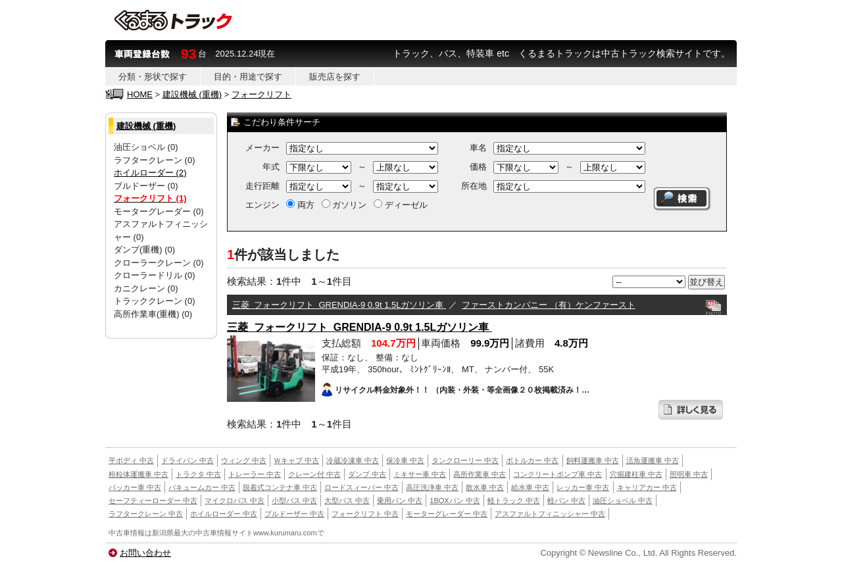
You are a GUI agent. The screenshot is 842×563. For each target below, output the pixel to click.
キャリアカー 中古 (647, 487)
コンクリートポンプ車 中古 (557, 474)
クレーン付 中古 (314, 474)
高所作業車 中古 (479, 474)
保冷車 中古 (405, 460)
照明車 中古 (689, 474)
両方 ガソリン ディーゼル (357, 205)
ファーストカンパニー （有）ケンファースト (548, 305)
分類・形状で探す (152, 77)
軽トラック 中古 (513, 500)
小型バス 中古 (294, 500)
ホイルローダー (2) (150, 173)
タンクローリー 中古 (465, 460)
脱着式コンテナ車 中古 (280, 487)
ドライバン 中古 (187, 460)
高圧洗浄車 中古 (432, 487)
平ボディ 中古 (131, 460)
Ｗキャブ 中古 (296, 460)
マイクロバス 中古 (234, 500)
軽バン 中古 (566, 500)
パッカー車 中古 (135, 487)
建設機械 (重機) (192, 94)
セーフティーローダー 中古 (153, 500)
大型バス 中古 (347, 500)
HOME (140, 94)
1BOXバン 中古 (455, 500)
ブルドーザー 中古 (294, 514)
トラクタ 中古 (198, 474)
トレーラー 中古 (254, 474)
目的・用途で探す (248, 77)
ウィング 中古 (243, 460)
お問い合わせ (145, 553)
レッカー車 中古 (583, 487)
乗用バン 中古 (399, 500)
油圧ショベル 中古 (623, 500)
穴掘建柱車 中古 (636, 474)
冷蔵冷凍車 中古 (352, 460)
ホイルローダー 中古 (223, 514)
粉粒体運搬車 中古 (138, 474)
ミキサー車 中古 (419, 474)
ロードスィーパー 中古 (361, 487)
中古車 (119, 533)
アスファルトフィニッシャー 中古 (550, 514)
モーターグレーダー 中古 (446, 514)
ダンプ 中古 (367, 474)
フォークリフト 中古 (365, 514)
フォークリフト (261, 94)
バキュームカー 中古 (201, 487)
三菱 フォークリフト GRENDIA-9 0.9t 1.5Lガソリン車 (339, 305)
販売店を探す (334, 77)
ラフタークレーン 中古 (146, 514)
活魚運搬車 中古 (652, 460)
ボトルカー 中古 (532, 460)
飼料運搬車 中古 (592, 460)
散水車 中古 (485, 487)
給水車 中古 (530, 487)
